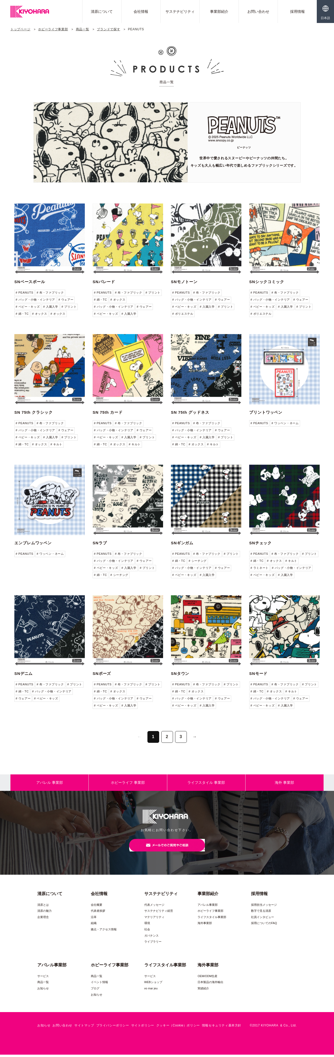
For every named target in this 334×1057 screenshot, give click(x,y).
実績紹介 (203, 990)
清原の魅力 (44, 913)
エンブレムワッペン (33, 543)
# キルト (56, 444)
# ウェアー (65, 299)
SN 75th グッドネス (190, 412)
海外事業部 (205, 925)
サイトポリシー (142, 1028)
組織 (94, 925)
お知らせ (43, 990)
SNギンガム (182, 543)
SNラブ (100, 543)
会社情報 (141, 11)
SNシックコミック (266, 281)
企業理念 (43, 919)
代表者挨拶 (98, 913)
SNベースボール (29, 281)
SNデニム (23, 673)
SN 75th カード (108, 412)
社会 (147, 931)
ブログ (95, 990)
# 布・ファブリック (50, 292)
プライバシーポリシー (112, 1028)
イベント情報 (99, 984)
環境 (147, 925)
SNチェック (260, 543)
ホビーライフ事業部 (53, 29)
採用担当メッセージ (264, 906)
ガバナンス (151, 937)
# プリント (69, 306)
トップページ (20, 29)
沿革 (94, 919)
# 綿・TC (22, 313)
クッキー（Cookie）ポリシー (178, 1028)
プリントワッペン (265, 412)
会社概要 (96, 906)
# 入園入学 (50, 306)
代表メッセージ (154, 906)
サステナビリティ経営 (158, 913)
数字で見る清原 (261, 913)
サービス (43, 978)
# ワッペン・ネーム (285, 423)
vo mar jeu (151, 990)
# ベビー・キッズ (28, 306)
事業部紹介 (219, 11)
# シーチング (119, 574)
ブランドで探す (108, 29)
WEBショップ (153, 984)
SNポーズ (102, 673)
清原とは (43, 906)
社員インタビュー (262, 919)
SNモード (258, 673)
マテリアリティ (154, 919)
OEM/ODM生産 (207, 978)
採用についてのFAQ (264, 925)
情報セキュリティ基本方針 (221, 1028)
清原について (102, 11)
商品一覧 (82, 29)
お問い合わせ (258, 11)
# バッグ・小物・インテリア (35, 299)
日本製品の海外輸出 (210, 984)
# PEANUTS (24, 292)
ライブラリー (153, 943)
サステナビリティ (180, 11)
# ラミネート (259, 567)
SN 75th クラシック (33, 412)
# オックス (39, 313)
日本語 (325, 18)
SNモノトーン (184, 281)
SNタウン (180, 673)
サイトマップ (84, 1028)
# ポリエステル (182, 313)
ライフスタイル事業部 (212, 919)
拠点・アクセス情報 (104, 931)
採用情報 (297, 11)
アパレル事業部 (208, 906)
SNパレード (104, 281)
